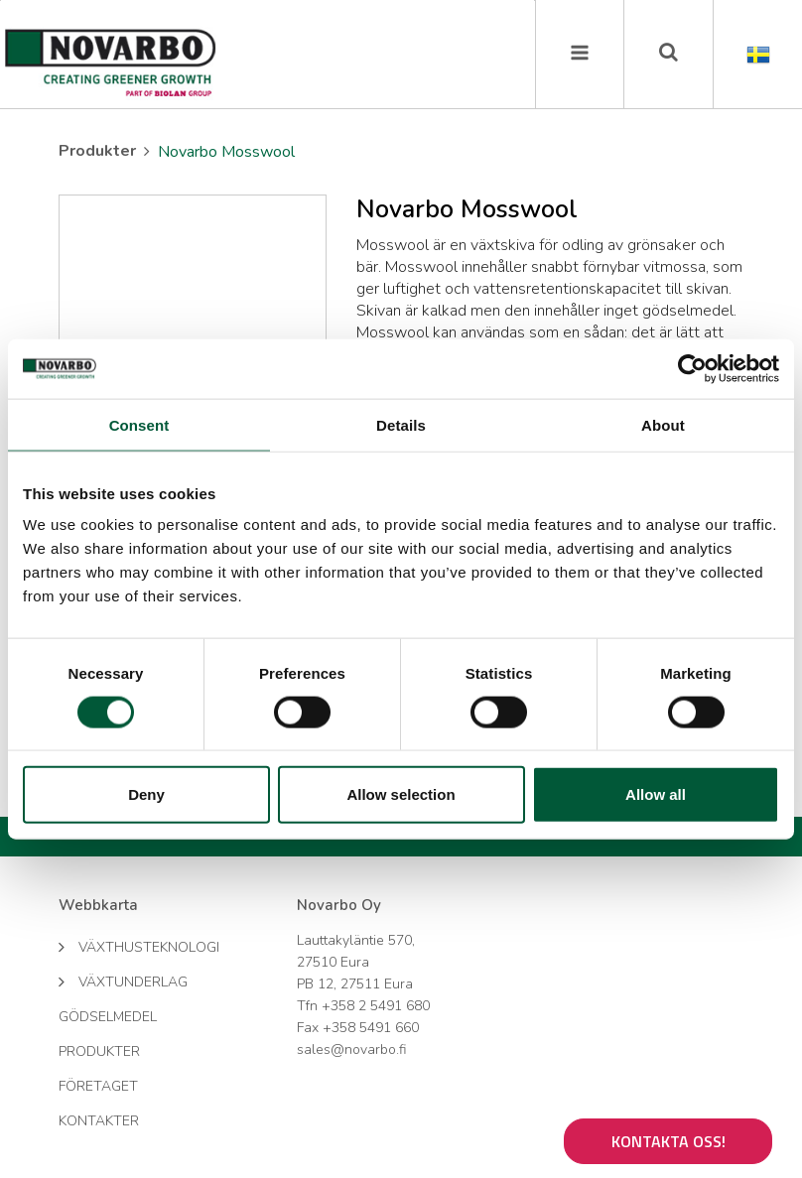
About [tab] (663, 424)
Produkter (97, 151)
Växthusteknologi (139, 946)
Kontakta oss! (668, 1141)
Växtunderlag (123, 980)
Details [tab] (401, 424)
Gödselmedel (108, 1016)
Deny (146, 794)
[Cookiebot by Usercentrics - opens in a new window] (692, 368)
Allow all (655, 794)
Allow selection (400, 794)
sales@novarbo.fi (351, 1049)
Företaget (98, 1086)
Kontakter (99, 1121)
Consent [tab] (139, 424)
